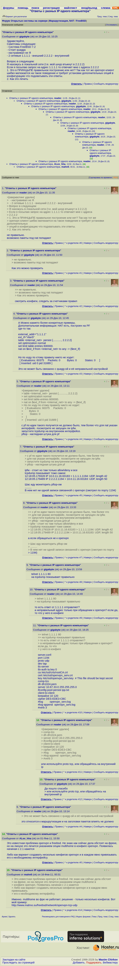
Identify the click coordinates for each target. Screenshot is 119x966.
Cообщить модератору (106, 83)
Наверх (88, 243)
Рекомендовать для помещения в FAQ (58, 917)
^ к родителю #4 (73, 439)
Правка (88, 83)
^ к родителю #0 (73, 243)
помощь (23, 7)
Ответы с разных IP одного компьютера (31, 98)
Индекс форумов (83, 917)
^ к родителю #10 (72, 712)
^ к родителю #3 (73, 373)
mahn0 (65, 166)
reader (57, 98)
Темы (94, 917)
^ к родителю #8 (73, 582)
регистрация (51, 7)
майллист (70, 7)
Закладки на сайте (13, 959)
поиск (35, 7)
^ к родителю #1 (73, 273)
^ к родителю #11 (72, 772)
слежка (105, 7)
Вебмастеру (110, 962)
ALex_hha (59, 164)
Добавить (79, 962)
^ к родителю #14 (72, 910)
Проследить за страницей (18, 962)
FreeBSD (81, 20)
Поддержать (93, 962)
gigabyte (24, 36)
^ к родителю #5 (73, 495)
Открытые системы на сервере (29, 20)
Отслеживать (111, 25)
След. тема (113, 917)
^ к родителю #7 (73, 557)
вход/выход (89, 7)
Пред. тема (103, 917)
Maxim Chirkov (108, 959)
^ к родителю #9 (73, 618)
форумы (8, 7)
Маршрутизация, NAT (61, 20)
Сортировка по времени (100, 177)
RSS (116, 177)
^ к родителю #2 (73, 306)
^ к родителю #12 (72, 799)
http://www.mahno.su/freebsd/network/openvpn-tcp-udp (44, 905)
